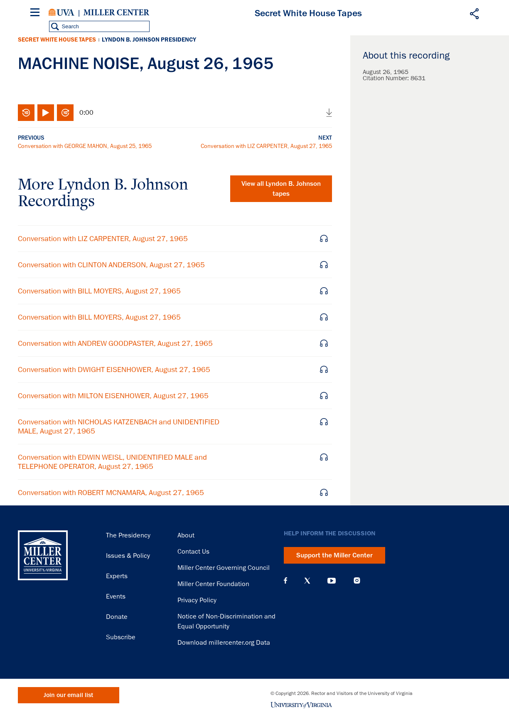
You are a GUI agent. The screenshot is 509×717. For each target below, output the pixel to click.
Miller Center (116, 12)
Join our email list (68, 695)
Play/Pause (45, 112)
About (185, 535)
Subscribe (120, 637)
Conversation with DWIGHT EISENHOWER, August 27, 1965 (114, 369)
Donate (117, 617)
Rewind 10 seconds (26, 112)
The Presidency (128, 535)
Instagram (357, 580)
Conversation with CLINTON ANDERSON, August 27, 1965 (111, 264)
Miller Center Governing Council (223, 568)
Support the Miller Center (334, 555)
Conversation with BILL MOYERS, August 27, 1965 (99, 291)
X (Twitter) (307, 580)
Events (115, 596)
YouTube (331, 580)
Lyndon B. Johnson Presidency (149, 40)
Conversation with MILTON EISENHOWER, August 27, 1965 (113, 395)
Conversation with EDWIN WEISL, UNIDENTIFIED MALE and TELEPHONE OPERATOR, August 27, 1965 (112, 462)
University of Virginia (61, 12)
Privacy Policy (196, 600)
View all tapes (281, 189)
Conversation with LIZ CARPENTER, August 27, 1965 (266, 146)
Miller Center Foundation (213, 584)
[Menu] (36, 13)
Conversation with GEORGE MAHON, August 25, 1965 (85, 146)
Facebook (285, 580)
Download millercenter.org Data (223, 642)
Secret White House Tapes (57, 40)
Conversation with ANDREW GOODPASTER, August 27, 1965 (115, 343)
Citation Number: (387, 78)
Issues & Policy (128, 556)
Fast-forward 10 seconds (65, 112)
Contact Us (193, 551)
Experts (117, 576)
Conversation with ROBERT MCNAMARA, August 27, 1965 (111, 492)
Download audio (329, 112)
